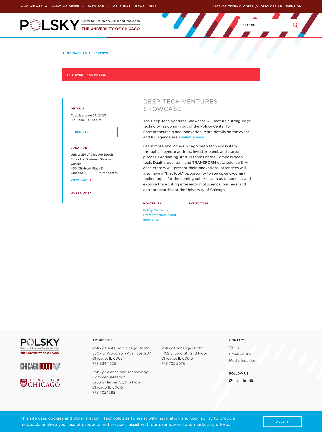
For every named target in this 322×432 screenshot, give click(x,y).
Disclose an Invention (281, 6)
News (139, 6)
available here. (192, 137)
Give (152, 6)
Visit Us (235, 348)
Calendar (122, 6)
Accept (282, 421)
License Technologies (233, 6)
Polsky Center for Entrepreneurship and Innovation (159, 214)
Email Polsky (240, 354)
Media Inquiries (242, 361)
